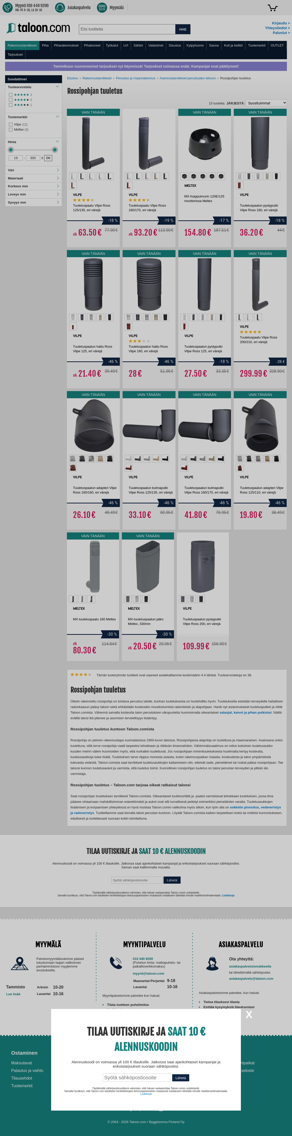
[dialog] (146, 568)
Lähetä (181, 1078)
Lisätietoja (146, 1094)
